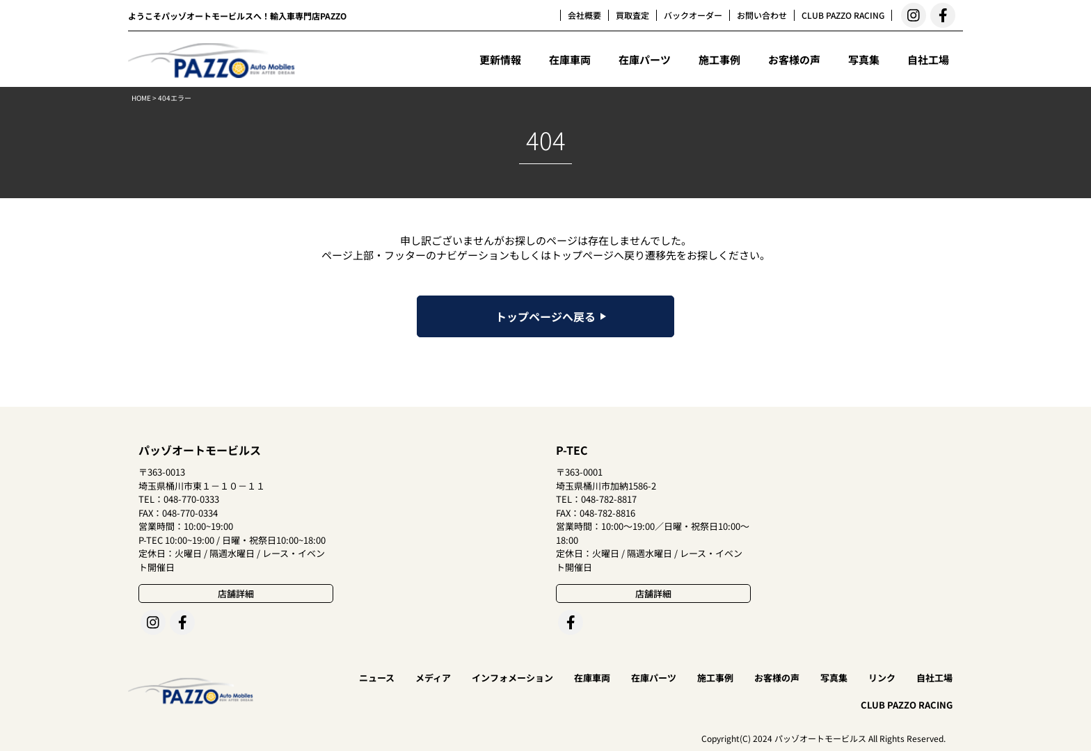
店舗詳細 (236, 593)
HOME (141, 97)
